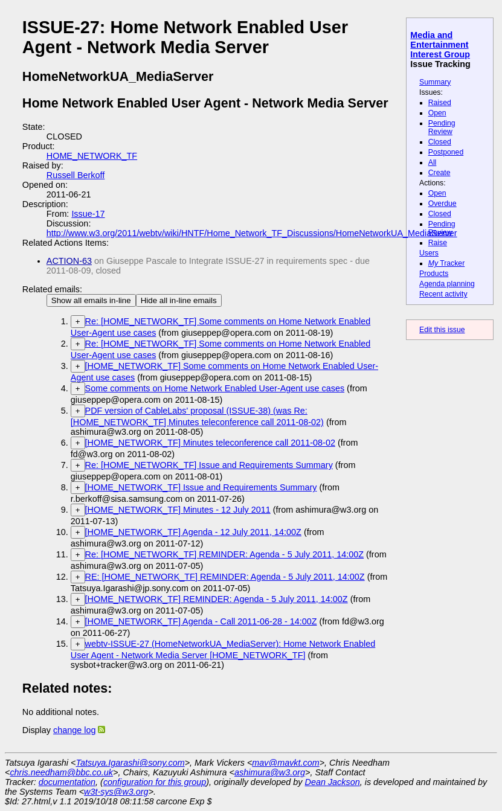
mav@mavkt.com (285, 763)
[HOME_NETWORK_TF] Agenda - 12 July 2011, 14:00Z (193, 532)
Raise (437, 243)
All (432, 162)
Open (437, 113)
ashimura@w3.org (269, 772)
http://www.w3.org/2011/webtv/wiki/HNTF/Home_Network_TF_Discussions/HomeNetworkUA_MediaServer (252, 233)
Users (429, 253)
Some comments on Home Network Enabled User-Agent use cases (215, 388)
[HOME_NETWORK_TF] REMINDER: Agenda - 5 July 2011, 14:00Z (216, 599)
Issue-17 (88, 214)
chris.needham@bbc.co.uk (61, 772)
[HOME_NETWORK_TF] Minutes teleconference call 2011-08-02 (210, 442)
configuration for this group (154, 782)
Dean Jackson (332, 782)
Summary (435, 82)
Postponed (446, 152)
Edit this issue (442, 329)
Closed (439, 142)
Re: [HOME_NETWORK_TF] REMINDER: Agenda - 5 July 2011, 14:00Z (224, 554)
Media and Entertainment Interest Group (440, 44)
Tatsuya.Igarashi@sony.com (130, 763)
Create (439, 172)
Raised (439, 102)
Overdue (442, 203)
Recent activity (443, 294)
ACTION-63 (69, 261)
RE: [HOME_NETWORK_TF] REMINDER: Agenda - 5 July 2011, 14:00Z (225, 577)
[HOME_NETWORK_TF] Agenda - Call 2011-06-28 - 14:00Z (201, 621)
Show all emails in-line (91, 300)
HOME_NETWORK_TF (92, 156)
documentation (67, 782)
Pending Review (441, 127)
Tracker (446, 263)
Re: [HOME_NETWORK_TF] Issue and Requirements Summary (209, 465)
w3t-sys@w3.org (116, 792)
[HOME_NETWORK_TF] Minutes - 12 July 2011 (178, 509)
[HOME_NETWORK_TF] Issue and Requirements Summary (201, 487)
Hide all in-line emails (179, 300)
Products (433, 273)
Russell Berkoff (76, 175)
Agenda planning (447, 284)
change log (74, 730)
